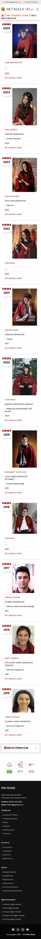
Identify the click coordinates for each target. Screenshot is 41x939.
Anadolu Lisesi (8, 830)
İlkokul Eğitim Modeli (11, 908)
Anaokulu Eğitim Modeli (12, 904)
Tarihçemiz (7, 851)
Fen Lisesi (6, 833)
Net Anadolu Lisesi (17, 15)
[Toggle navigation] (37, 9)
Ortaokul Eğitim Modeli (12, 912)
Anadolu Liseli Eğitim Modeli (13, 915)
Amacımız (7, 855)
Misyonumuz (8, 858)
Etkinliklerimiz (8, 876)
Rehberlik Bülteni (9, 872)
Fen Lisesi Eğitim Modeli (12, 919)
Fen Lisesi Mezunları (10, 887)
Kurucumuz (7, 847)
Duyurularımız (8, 883)
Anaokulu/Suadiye (10, 818)
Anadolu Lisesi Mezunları (12, 891)
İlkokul (5, 822)
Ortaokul (6, 826)
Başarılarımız (8, 879)
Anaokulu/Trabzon (10, 815)
